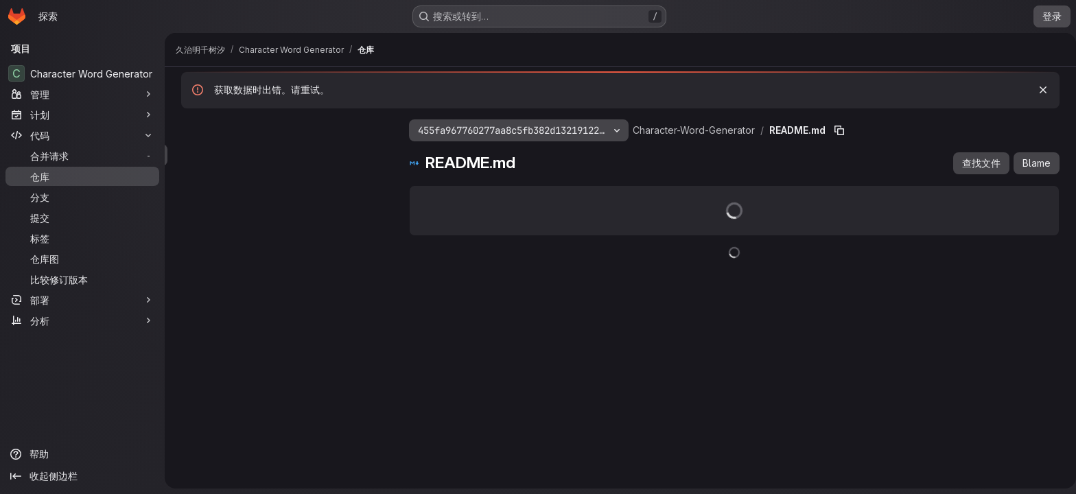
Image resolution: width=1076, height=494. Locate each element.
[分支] (82, 197)
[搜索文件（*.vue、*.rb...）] (281, 155)
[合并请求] (82, 155)
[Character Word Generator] (82, 73)
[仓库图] (82, 258)
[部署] (82, 299)
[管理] (82, 94)
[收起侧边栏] (82, 476)
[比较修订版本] (82, 279)
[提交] (82, 217)
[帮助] (82, 454)
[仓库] (82, 176)
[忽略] (1040, 90)
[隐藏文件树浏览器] (189, 128)
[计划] (82, 114)
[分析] (82, 320)
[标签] (82, 238)
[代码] (82, 135)
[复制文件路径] (836, 130)
